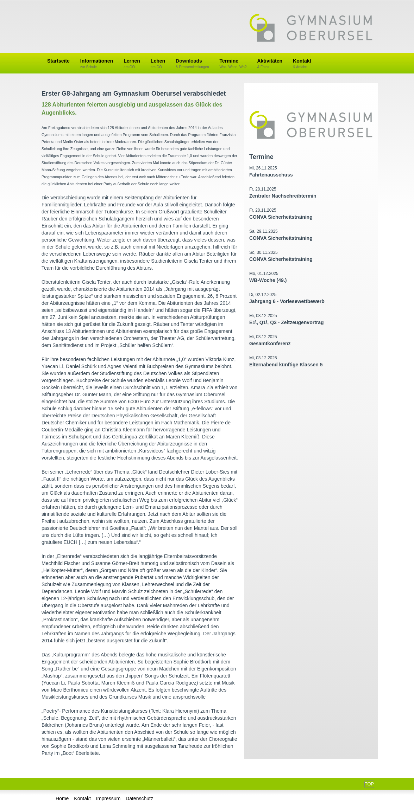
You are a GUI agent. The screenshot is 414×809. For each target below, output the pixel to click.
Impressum (108, 798)
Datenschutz (139, 798)
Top (369, 783)
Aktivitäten (269, 64)
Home (62, 798)
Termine (233, 64)
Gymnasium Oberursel (310, 28)
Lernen (132, 64)
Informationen (96, 64)
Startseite (58, 61)
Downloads (192, 64)
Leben (158, 64)
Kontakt (302, 64)
